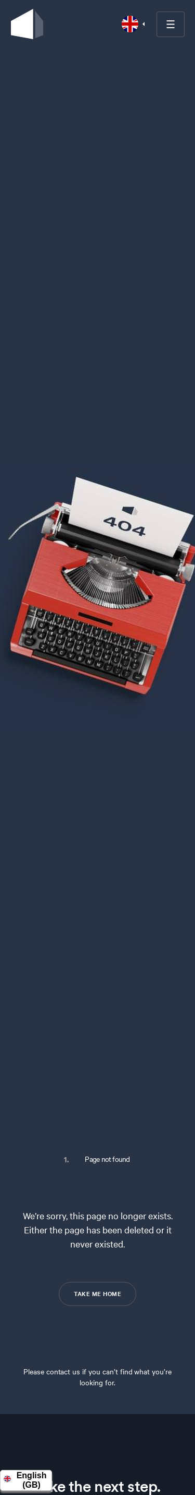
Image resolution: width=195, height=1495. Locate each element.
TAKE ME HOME (97, 1293)
